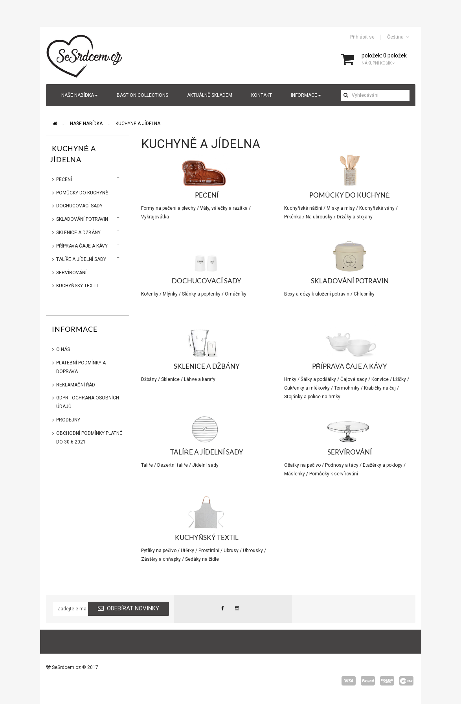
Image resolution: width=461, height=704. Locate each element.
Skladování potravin (82, 219)
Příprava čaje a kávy (82, 246)
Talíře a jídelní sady (81, 259)
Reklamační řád (75, 385)
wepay (406, 681)
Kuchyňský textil (77, 285)
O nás (63, 349)
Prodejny (68, 420)
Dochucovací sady (79, 206)
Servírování (71, 272)
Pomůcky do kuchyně (82, 193)
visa (349, 681)
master (387, 681)
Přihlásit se (362, 37)
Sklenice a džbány (78, 232)
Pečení (64, 179)
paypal (368, 681)
